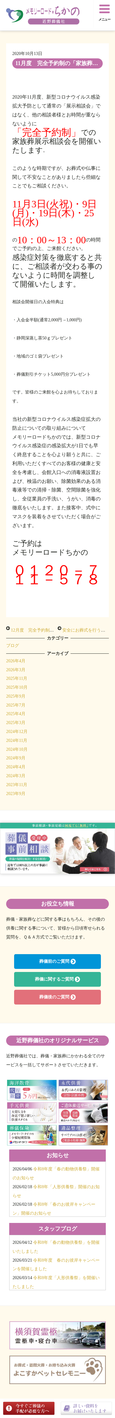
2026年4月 (15, 661)
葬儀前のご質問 (57, 961)
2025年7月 (15, 705)
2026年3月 (15, 670)
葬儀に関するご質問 (57, 979)
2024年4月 (15, 767)
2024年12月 (17, 731)
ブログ (12, 645)
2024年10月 (17, 749)
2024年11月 (16, 740)
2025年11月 (16, 678)
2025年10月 (17, 687)
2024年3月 (15, 776)
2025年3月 (15, 722)
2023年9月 (15, 793)
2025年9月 (15, 696)
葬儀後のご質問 (57, 997)
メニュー (104, 12)
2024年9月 (15, 758)
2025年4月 (15, 713)
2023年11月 (16, 784)
